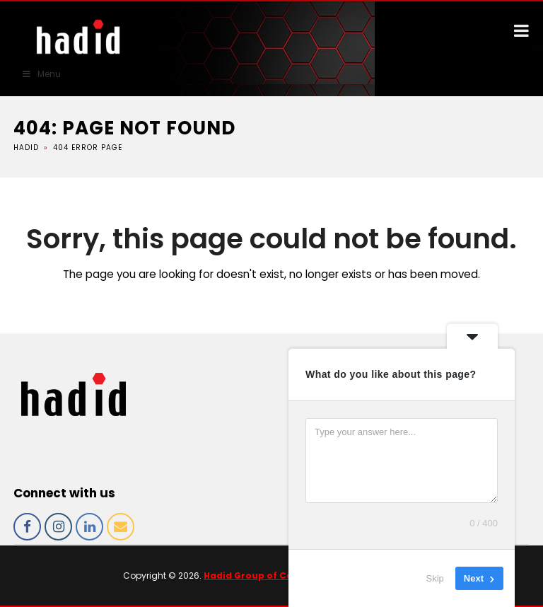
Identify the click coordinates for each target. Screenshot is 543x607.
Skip (435, 578)
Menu (41, 74)
